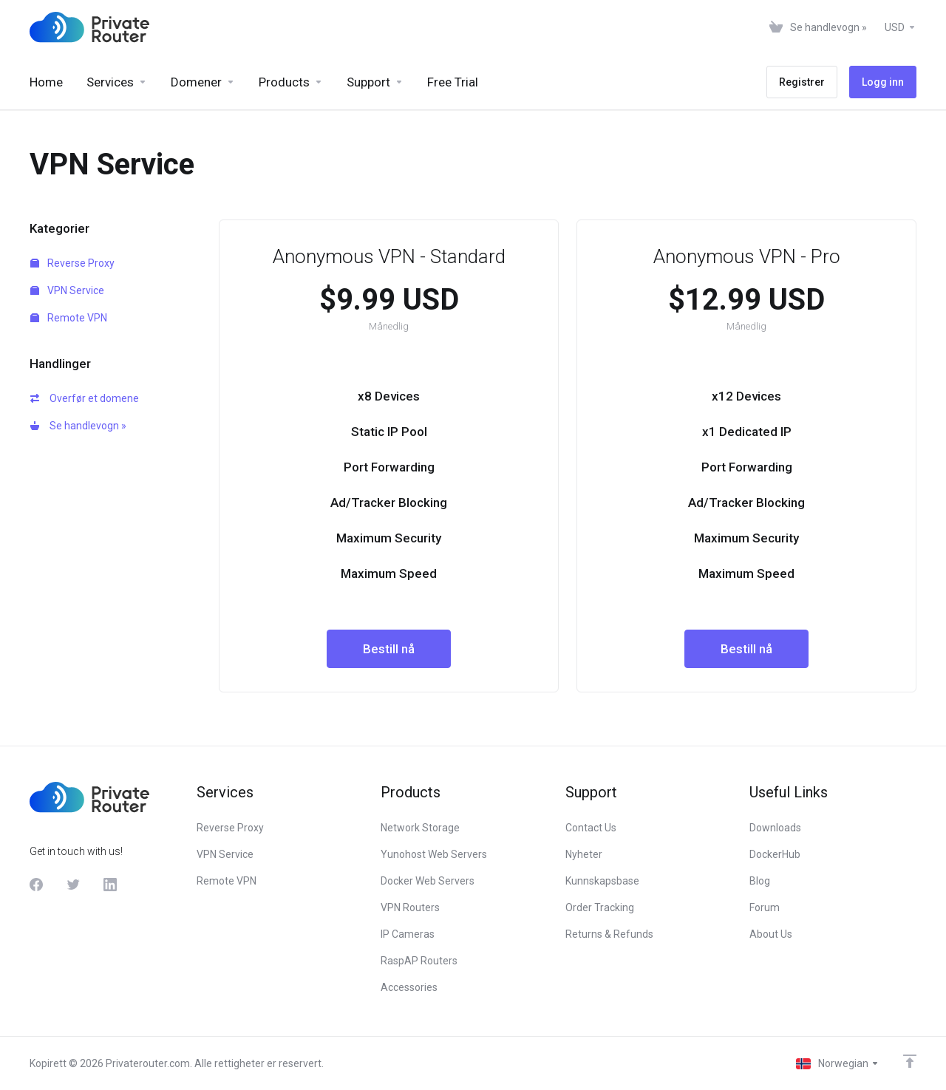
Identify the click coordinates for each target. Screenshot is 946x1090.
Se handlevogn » (78, 426)
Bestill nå (389, 648)
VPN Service (67, 290)
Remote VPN (68, 318)
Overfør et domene (84, 398)
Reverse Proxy (72, 263)
